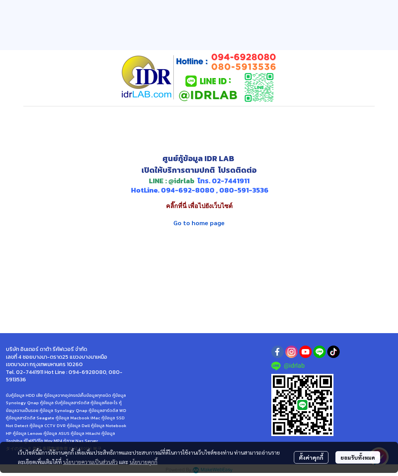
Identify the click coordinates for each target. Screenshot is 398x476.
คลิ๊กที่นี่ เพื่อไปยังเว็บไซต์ (199, 206)
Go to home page (199, 223)
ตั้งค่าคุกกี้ (311, 457)
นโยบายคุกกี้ (143, 461)
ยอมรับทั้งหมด (357, 457)
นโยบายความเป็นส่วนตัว (90, 461)
